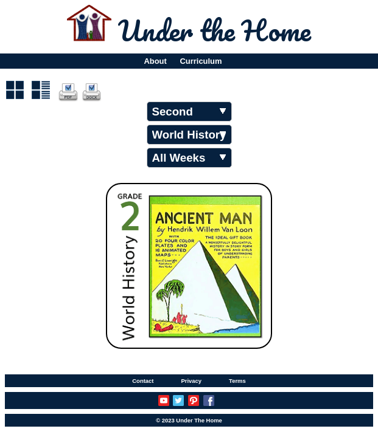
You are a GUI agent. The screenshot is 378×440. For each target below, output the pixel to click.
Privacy (191, 380)
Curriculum (201, 61)
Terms (237, 380)
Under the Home (214, 30)
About (155, 61)
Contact (142, 380)
